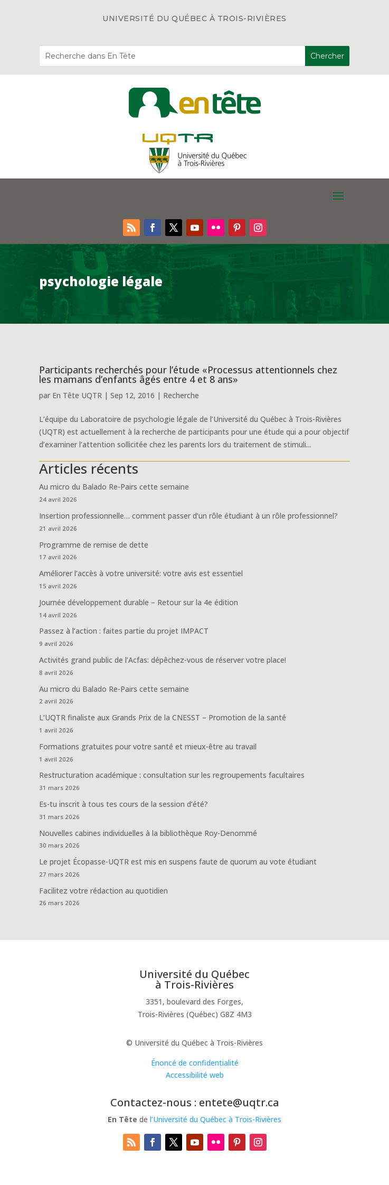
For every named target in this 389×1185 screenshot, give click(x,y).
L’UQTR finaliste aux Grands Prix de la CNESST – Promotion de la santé (162, 717)
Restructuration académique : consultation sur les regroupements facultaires (172, 775)
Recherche (181, 395)
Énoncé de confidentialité (195, 1063)
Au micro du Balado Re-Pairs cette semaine (114, 487)
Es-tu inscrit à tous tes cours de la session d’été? (123, 804)
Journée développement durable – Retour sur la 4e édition (138, 602)
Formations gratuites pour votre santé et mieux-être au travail (148, 746)
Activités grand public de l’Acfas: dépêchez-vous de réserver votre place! (162, 660)
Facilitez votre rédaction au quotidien (103, 891)
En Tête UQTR (77, 395)
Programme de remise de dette (93, 545)
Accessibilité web (195, 1075)
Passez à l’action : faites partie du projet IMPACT (123, 631)
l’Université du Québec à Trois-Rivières (215, 1119)
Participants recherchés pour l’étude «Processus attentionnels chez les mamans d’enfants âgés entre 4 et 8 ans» (188, 374)
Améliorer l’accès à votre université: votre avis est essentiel (141, 573)
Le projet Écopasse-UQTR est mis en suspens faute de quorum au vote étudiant (178, 862)
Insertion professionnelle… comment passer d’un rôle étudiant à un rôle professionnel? (188, 516)
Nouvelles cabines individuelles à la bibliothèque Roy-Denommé (148, 833)
